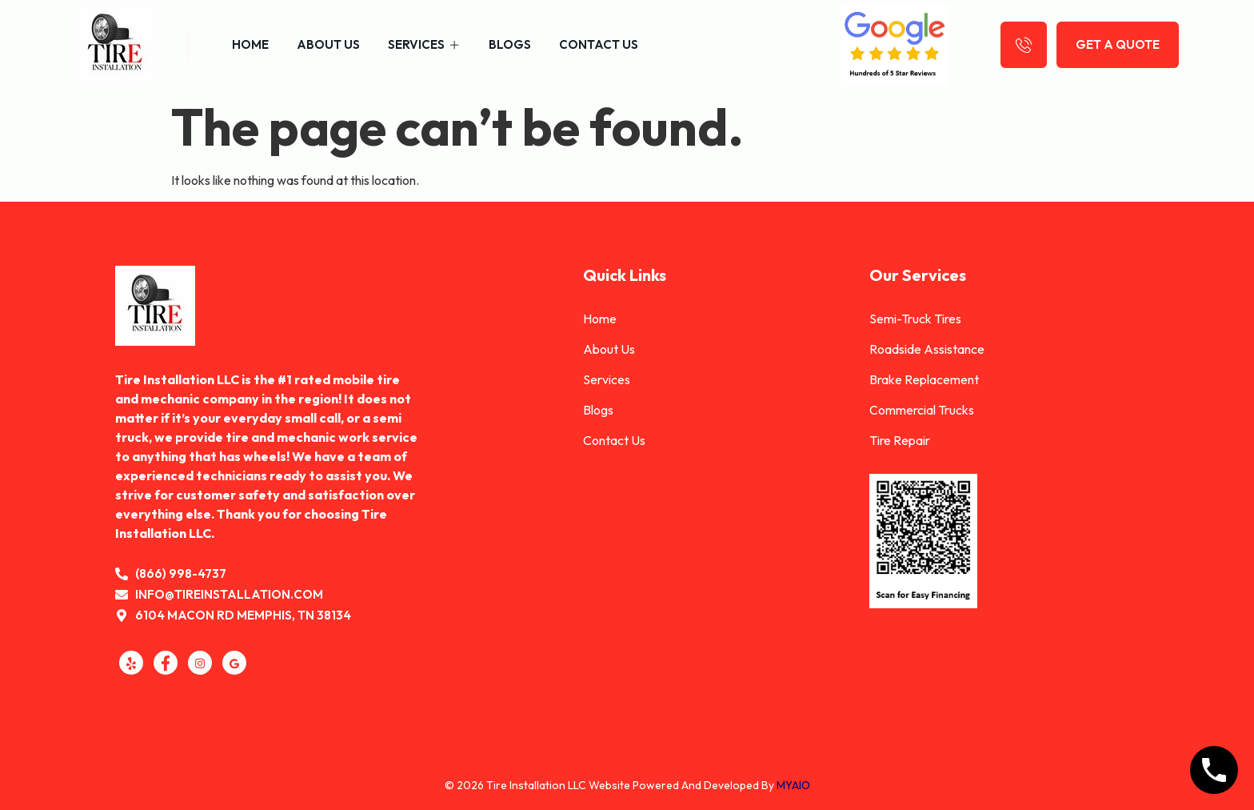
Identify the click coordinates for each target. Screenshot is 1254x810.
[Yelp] (131, 663)
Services (424, 44)
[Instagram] (200, 663)
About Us (328, 44)
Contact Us (598, 44)
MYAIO (793, 785)
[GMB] (234, 663)
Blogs (510, 44)
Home (250, 44)
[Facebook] (166, 663)
